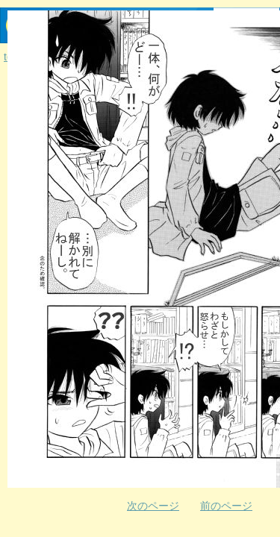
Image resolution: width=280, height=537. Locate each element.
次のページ (153, 506)
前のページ (226, 506)
